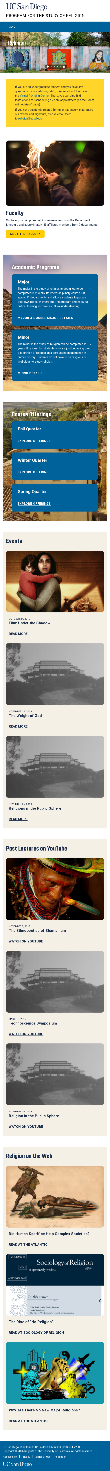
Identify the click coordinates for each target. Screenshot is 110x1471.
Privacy (26, 1456)
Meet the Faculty (25, 234)
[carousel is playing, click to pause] (64, 67)
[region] (55, 52)
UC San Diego (27, 9)
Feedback (60, 1456)
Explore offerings (34, 441)
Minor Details (30, 373)
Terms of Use (42, 1456)
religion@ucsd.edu (30, 118)
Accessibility (10, 1456)
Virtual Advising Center (34, 95)
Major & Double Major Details (45, 318)
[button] (3, 52)
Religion (17, 43)
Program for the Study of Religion (45, 15)
